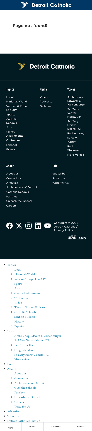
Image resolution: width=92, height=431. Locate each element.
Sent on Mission (24, 316)
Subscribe (59, 173)
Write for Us (60, 182)
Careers (11, 205)
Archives (12, 182)
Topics (11, 265)
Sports (10, 114)
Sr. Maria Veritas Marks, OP (74, 113)
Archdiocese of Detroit (21, 187)
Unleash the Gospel (19, 200)
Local (10, 97)
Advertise (58, 178)
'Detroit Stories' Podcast (29, 307)
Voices (11, 331)
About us (12, 173)
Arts (9, 127)
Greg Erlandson (24, 350)
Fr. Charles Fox (23, 345)
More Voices (75, 154)
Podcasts (46, 101)
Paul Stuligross (73, 148)
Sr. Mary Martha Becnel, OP (74, 125)
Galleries (45, 106)
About (11, 369)
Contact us (13, 178)
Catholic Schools (11, 121)
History (19, 321)
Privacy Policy (63, 230)
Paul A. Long (75, 133)
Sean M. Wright (72, 139)
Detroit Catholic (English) (24, 421)
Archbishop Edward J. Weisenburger (76, 101)
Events (10, 149)
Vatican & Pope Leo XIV (16, 108)
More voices (22, 359)
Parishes (11, 196)
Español (11, 144)
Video (44, 97)
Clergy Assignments (14, 133)
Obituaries (13, 140)
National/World (16, 101)
